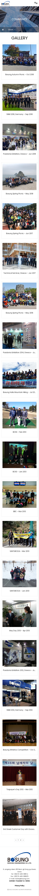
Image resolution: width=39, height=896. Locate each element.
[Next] (23, 840)
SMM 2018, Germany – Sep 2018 (19, 114)
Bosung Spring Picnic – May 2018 (19, 193)
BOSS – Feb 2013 (19, 432)
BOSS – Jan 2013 (19, 471)
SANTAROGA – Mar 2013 (19, 551)
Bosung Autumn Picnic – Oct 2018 (19, 74)
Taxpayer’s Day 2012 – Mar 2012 (19, 789)
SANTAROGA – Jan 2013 (19, 591)
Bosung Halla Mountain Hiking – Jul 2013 (19, 392)
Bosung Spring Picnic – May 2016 (19, 313)
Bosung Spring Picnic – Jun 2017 (19, 233)
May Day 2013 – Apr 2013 (19, 630)
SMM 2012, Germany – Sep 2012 (19, 710)
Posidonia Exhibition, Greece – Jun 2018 (19, 154)
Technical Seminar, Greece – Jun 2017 (19, 273)
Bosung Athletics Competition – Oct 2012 (20, 750)
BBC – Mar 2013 (19, 511)
